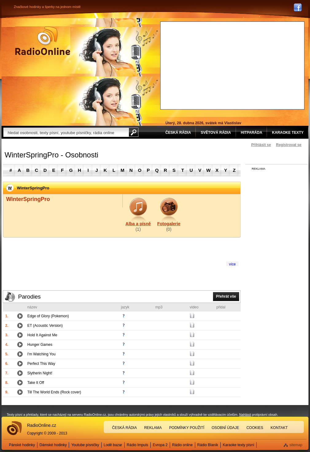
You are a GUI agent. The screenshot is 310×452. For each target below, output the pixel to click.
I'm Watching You (41, 354)
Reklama (153, 428)
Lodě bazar (113, 445)
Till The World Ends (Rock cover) (54, 392)
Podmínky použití (186, 428)
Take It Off (35, 383)
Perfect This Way (41, 363)
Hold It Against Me (42, 335)
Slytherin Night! (39, 373)
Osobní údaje (225, 428)
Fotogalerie (168, 223)
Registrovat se (288, 145)
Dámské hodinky (53, 445)
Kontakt (279, 428)
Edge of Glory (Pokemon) (48, 316)
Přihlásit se (261, 145)
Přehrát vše (226, 296)
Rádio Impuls (137, 445)
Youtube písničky (85, 445)
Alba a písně (138, 223)
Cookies (254, 428)
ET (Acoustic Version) (45, 325)
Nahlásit (245, 414)
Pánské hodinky (22, 445)
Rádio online (182, 445)
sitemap (295, 445)
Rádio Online (42, 40)
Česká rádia (124, 428)
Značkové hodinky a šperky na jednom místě (47, 7)
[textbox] (66, 132)
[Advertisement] (221, 65)
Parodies (29, 296)
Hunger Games (39, 344)
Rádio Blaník (207, 445)
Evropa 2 (160, 445)
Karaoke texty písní (238, 445)
